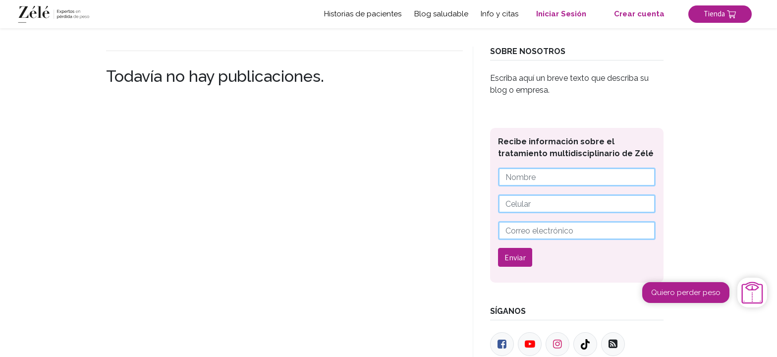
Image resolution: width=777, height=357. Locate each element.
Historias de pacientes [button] (362, 13)
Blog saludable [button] (441, 13)
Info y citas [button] (499, 13)
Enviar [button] (515, 257)
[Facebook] (502, 344)
